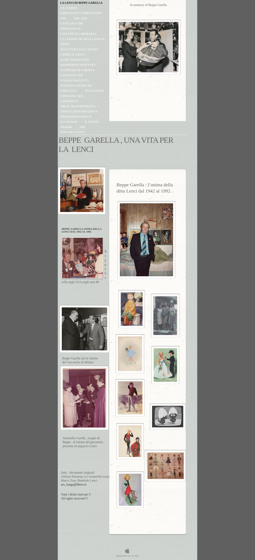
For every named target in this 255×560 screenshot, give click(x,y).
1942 (63, 18)
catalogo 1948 (71, 23)
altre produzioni (74, 59)
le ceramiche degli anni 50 (82, 39)
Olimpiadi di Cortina (77, 70)
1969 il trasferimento (77, 106)
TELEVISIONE (94, 90)
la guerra (68, 8)
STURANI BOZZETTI (74, 80)
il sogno (92, 121)
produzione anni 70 (75, 116)
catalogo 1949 (71, 75)
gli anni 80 (69, 121)
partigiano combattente (81, 13)
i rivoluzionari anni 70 (78, 111)
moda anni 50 (70, 28)
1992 (82, 127)
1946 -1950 (80, 18)
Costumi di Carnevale (78, 33)
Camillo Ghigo (72, 54)
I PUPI (64, 44)
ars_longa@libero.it (73, 484)
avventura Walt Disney (79, 49)
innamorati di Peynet (78, 64)
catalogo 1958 (71, 96)
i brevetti (68, 90)
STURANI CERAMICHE (76, 85)
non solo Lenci (72, 132)
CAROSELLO (69, 101)
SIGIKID (66, 127)
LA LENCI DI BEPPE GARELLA (81, 2)
